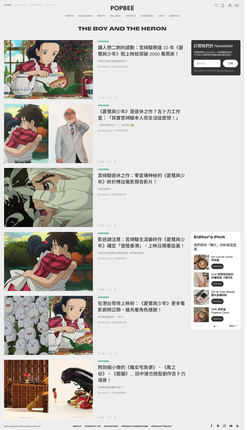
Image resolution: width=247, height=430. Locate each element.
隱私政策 (229, 71)
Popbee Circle (35, 5)
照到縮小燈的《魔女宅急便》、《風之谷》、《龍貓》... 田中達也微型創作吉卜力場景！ (141, 374)
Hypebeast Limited (16, 426)
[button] (214, 326)
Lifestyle (103, 41)
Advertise (111, 426)
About (77, 426)
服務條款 (220, 71)
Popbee (7, 5)
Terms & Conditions (134, 426)
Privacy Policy (161, 426)
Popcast (50, 5)
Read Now (217, 266)
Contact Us (93, 426)
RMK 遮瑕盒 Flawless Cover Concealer (220, 313)
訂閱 (230, 63)
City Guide (20, 5)
